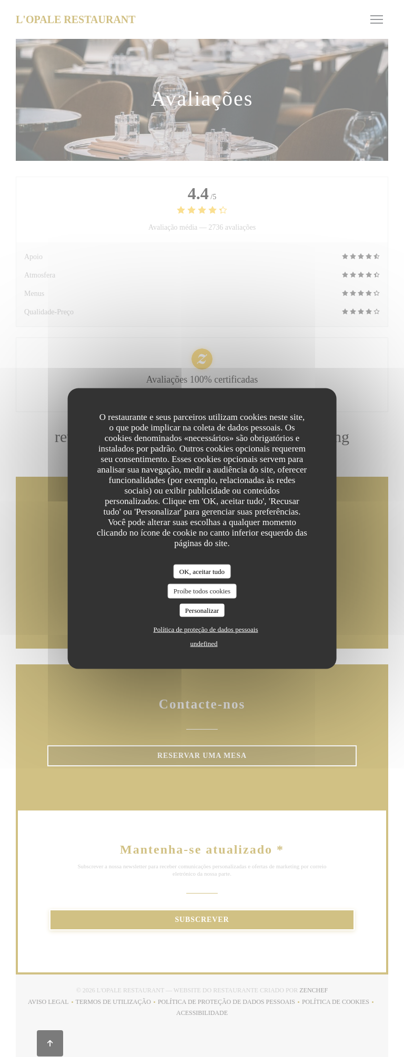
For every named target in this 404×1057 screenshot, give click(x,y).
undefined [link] (204, 644)
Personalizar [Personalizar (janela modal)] (202, 610)
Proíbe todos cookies (202, 591)
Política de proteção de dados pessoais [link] (206, 629)
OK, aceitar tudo (202, 571)
